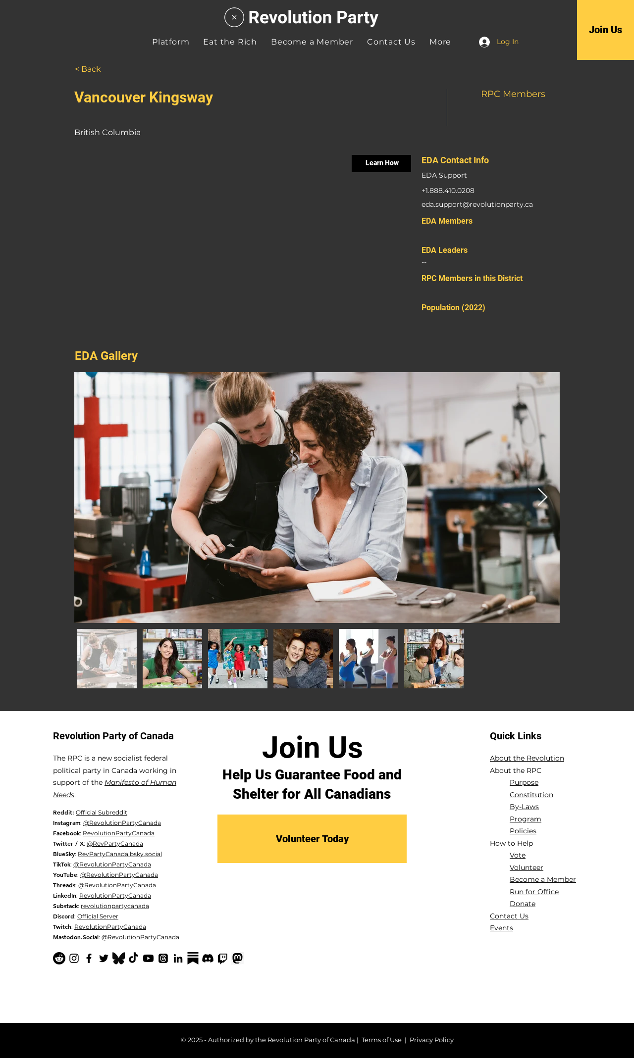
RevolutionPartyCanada (119, 833)
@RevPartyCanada (115, 843)
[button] (440, 41)
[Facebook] (89, 958)
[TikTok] (133, 958)
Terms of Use (382, 1040)
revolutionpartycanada (115, 906)
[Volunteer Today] (312, 839)
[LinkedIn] (178, 958)
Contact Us (509, 916)
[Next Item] (542, 497)
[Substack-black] (193, 958)
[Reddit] (59, 958)
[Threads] (163, 958)
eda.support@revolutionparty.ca (477, 204)
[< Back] (99, 69)
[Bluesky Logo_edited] (118, 958)
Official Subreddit (101, 812)
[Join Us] (605, 30)
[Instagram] (74, 958)
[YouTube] (148, 958)
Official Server (97, 916)
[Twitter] (104, 958)
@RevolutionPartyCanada (122, 822)
